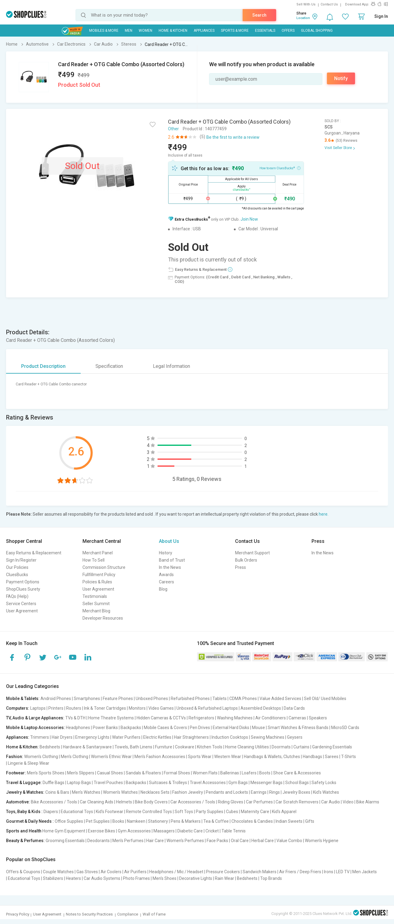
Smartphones (87, 698)
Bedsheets (50, 746)
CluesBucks (17, 574)
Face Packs (217, 840)
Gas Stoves (87, 871)
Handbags (312, 756)
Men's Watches (86, 792)
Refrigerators (201, 717)
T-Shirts (348, 756)
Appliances (204, 30)
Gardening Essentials (332, 746)
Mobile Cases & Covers (165, 727)
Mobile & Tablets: (23, 698)
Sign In (381, 16)
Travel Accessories (208, 782)
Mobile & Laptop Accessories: (35, 727)
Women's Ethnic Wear (111, 756)
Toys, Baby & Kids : (24, 811)
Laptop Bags (79, 782)
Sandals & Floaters (143, 772)
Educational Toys (77, 811)
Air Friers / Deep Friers (300, 871)
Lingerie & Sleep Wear (28, 763)
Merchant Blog (96, 610)
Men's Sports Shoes (45, 772)
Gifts (309, 821)
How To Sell (93, 560)
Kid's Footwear (109, 811)
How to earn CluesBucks (280, 168)
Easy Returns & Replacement (33, 552)
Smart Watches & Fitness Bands (298, 727)
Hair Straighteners (191, 737)
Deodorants (98, 840)
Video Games (161, 708)
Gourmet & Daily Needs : (30, 821)
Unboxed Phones (152, 698)
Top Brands (271, 878)
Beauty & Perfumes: (25, 840)
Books (118, 821)
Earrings (258, 792)
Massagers (164, 830)
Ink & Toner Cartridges (105, 708)
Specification (109, 366)
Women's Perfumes (185, 840)
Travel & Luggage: (24, 782)
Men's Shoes (164, 878)
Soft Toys (184, 811)
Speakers (318, 717)
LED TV (343, 871)
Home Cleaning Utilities (247, 746)
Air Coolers (111, 871)
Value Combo (289, 840)
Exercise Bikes (101, 830)
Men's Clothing (74, 756)
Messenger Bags (266, 782)
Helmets (124, 801)
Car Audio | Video (337, 801)
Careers (166, 581)
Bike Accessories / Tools (54, 801)
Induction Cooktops (230, 737)
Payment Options (22, 581)
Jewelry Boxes (296, 792)
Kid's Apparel (284, 811)
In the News (170, 567)
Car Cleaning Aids (96, 801)
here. (323, 514)
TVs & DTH (75, 717)
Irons (328, 871)
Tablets (219, 698)
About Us (169, 541)
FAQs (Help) (17, 596)
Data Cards (294, 708)
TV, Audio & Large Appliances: (35, 717)
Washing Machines (235, 717)
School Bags (297, 782)
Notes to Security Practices (89, 914)
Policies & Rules (97, 581)
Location (303, 18)
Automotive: (18, 801)
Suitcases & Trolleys (168, 782)
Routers (73, 708)
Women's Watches (120, 792)
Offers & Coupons (23, 871)
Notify (341, 78)
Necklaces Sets (155, 792)
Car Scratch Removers (297, 801)
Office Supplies (69, 821)
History (165, 552)
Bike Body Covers (151, 801)
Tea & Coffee (216, 821)
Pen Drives (200, 727)
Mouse (258, 727)
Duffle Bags (53, 782)
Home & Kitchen (173, 30)
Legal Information (171, 366)
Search (259, 15)
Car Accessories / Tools (192, 801)
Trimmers (39, 737)
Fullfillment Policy (98, 574)
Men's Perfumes (128, 840)
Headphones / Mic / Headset (176, 871)
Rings (274, 792)
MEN (128, 30)
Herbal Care (262, 840)
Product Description (43, 366)
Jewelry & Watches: (25, 792)
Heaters (73, 878)
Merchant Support (252, 552)
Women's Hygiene (321, 840)
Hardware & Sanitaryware (87, 746)
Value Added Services (280, 698)
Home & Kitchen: (22, 746)
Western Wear (227, 756)
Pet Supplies (98, 821)
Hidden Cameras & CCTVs (161, 717)
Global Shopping (317, 30)
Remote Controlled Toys (149, 811)
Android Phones (55, 698)
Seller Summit (96, 603)
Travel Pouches (108, 782)
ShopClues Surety (23, 589)
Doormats (281, 746)
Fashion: (14, 756)
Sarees (331, 756)
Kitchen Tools (209, 746)
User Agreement (22, 610)
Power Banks (105, 727)
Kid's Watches (326, 792)
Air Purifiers (135, 871)
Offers (288, 30)
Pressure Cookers (223, 871)
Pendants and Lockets (227, 792)
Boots (264, 772)
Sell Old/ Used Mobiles (325, 698)
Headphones (78, 727)
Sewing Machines (267, 737)
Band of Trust (172, 560)
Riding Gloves (230, 801)
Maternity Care (255, 811)
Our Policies (17, 567)
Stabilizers (53, 878)
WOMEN (145, 30)
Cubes (232, 811)
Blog (163, 589)
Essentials (265, 30)
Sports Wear (200, 756)
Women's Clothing (41, 756)
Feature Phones (118, 698)
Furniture (163, 746)
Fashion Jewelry (187, 792)
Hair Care (155, 840)
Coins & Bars (57, 792)
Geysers (294, 737)
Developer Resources (102, 618)
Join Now (249, 219)
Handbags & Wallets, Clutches (272, 756)
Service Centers (21, 603)
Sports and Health (23, 830)
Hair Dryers (62, 737)
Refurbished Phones (190, 698)
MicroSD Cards (345, 727)
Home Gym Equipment (63, 830)
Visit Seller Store (338, 148)
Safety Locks (324, 782)
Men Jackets (364, 871)
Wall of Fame (154, 914)
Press (240, 567)
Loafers (249, 772)
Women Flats (205, 772)
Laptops (38, 708)
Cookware (184, 746)
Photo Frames (136, 878)
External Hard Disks (231, 727)
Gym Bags (238, 782)
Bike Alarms (367, 801)
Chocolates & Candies (252, 821)
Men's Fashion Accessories (159, 756)
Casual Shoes (110, 772)
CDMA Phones (243, 698)
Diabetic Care (190, 830)
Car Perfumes (259, 801)
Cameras (297, 717)
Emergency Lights (92, 737)
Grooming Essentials (65, 840)
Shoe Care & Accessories (297, 772)
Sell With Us (305, 4)
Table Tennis (233, 830)
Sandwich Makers (259, 871)
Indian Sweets (289, 821)
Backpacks (131, 727)
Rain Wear (224, 878)
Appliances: (17, 737)
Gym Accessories (134, 830)
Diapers (51, 811)
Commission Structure (103, 567)
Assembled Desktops (261, 708)
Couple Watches (58, 871)
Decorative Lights (195, 878)
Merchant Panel (97, 552)
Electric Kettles (157, 737)
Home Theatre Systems (111, 717)
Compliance (127, 914)
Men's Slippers (80, 772)
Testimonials (94, 596)
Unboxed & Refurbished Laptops (207, 708)
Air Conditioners (270, 717)
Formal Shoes (177, 772)
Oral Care (240, 840)
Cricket (212, 830)
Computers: (17, 708)
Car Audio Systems (102, 878)
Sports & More (235, 30)
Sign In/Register (21, 560)
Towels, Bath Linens (133, 746)
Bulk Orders (246, 560)
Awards (166, 574)
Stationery (158, 821)
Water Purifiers (126, 737)
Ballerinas (229, 772)
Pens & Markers (186, 821)
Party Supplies (209, 811)
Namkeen (136, 821)
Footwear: (16, 772)
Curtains (301, 746)
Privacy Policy (17, 914)
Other (173, 128)
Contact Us (329, 4)
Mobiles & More (103, 30)
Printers (55, 708)
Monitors (137, 708)
